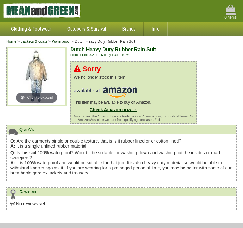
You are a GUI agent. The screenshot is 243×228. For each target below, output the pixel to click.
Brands (129, 29)
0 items (230, 12)
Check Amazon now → (113, 109)
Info (155, 29)
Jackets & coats (34, 41)
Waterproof (61, 41)
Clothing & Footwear (31, 29)
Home (11, 41)
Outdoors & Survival (86, 29)
